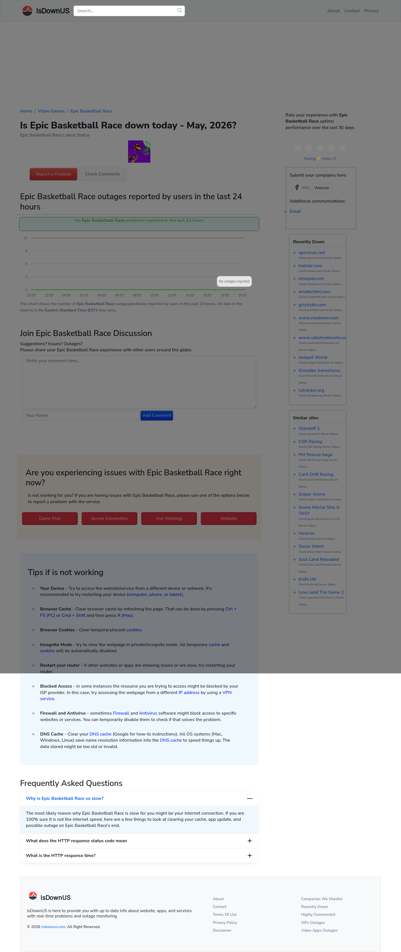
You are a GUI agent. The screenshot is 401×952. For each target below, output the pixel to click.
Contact (219, 906)
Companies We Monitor (322, 899)
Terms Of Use (225, 914)
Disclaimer (222, 930)
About (218, 899)
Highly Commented (318, 914)
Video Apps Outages (319, 930)
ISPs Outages (313, 922)
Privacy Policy (225, 922)
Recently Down (314, 906)
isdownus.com (53, 926)
